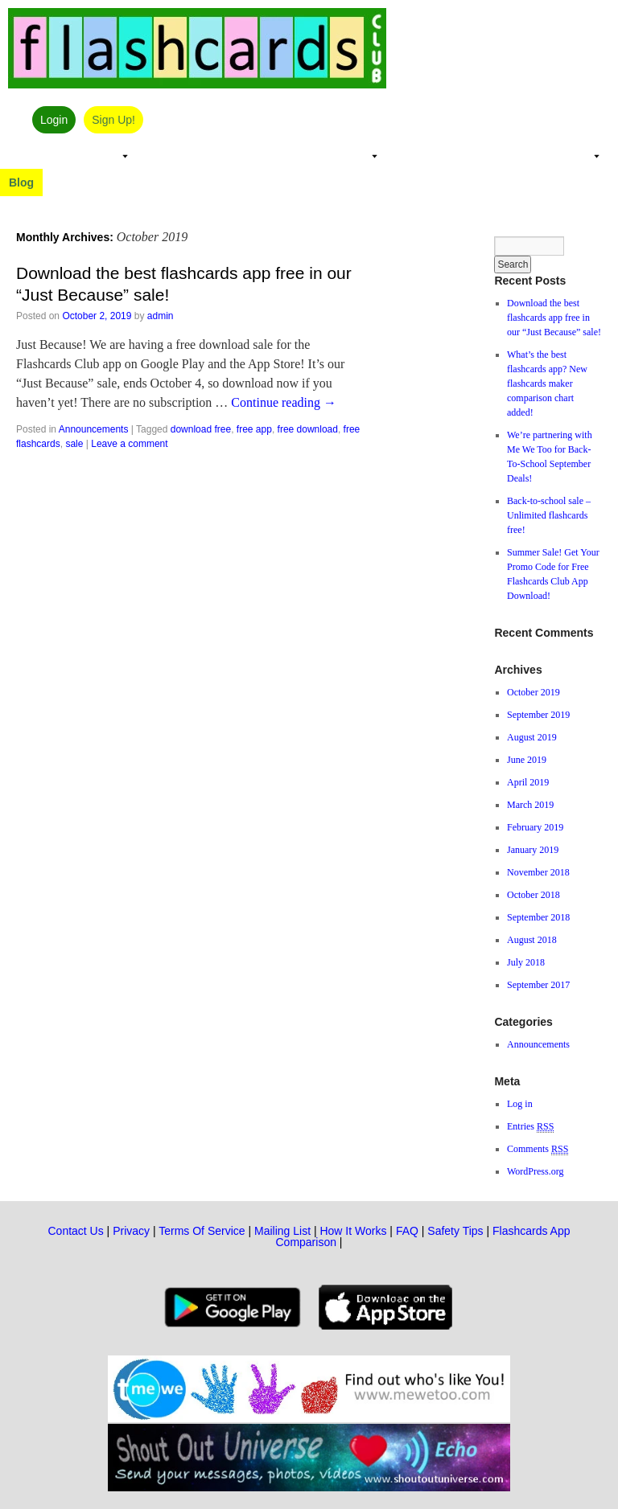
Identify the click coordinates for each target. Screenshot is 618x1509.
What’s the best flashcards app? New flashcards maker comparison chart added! (547, 383)
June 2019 (526, 759)
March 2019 (530, 804)
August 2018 (532, 939)
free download (308, 429)
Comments (537, 1149)
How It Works (352, 1230)
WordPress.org (535, 1171)
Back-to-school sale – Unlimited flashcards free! (549, 515)
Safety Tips (455, 1230)
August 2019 (532, 737)
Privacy (131, 1230)
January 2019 (532, 849)
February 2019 (535, 827)
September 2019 (538, 714)
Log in (520, 1103)
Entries (530, 1127)
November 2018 (538, 872)
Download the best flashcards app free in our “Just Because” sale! (554, 317)
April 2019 (528, 782)
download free (201, 429)
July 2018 (526, 962)
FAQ (407, 1230)
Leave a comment (129, 443)
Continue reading (283, 402)
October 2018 (533, 894)
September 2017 (538, 984)
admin (160, 316)
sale (74, 443)
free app (254, 429)
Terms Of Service (202, 1230)
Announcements (94, 429)
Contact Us (75, 1230)
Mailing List (282, 1230)
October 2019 (533, 692)
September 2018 (538, 917)
